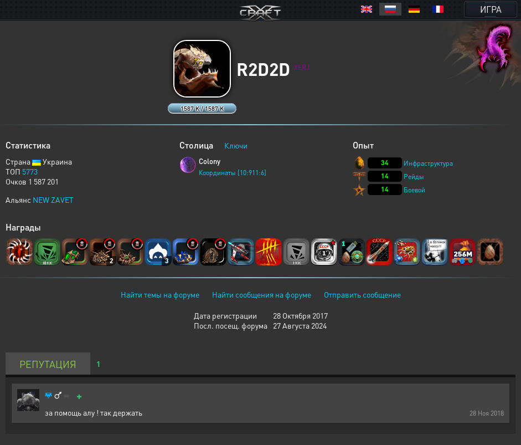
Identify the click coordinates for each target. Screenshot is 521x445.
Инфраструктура (428, 163)
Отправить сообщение (362, 294)
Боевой (414, 190)
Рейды (414, 176)
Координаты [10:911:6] (232, 172)
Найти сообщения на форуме (261, 294)
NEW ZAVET (53, 199)
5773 (30, 171)
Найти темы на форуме (160, 294)
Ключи (235, 145)
